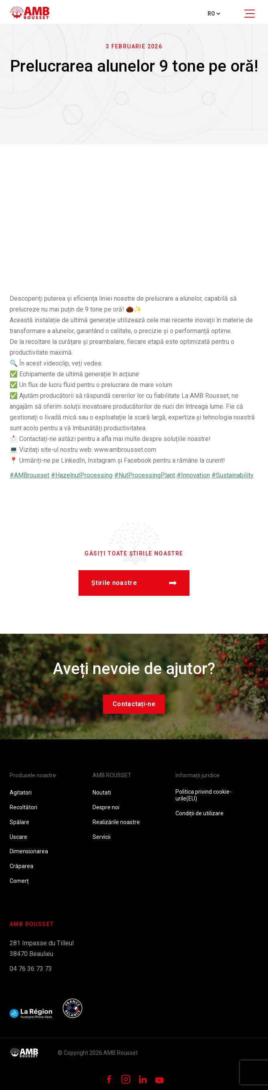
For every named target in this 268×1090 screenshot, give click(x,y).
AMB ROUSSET (112, 775)
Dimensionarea (29, 851)
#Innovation (193, 475)
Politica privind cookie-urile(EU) (203, 795)
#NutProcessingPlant (144, 475)
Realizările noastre (116, 822)
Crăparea (21, 866)
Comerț (19, 881)
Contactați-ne (134, 704)
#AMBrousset (29, 475)
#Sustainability (233, 475)
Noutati (102, 792)
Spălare (19, 822)
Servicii (102, 837)
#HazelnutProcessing (82, 475)
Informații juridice (197, 775)
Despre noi (106, 807)
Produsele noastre (33, 775)
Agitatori (21, 792)
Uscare (18, 837)
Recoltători (23, 807)
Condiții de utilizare (199, 813)
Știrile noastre (134, 583)
